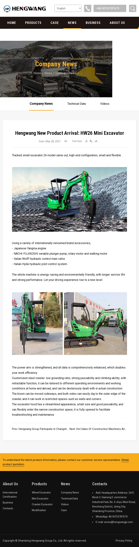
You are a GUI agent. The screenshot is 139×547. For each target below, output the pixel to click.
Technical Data (76, 103)
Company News (66, 73)
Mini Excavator (40, 498)
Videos (104, 103)
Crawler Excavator (42, 504)
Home (11, 23)
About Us (117, 23)
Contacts (15, 35)
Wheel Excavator (41, 492)
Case (55, 23)
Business (93, 23)
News (72, 23)
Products (33, 23)
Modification (39, 510)
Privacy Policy (124, 540)
